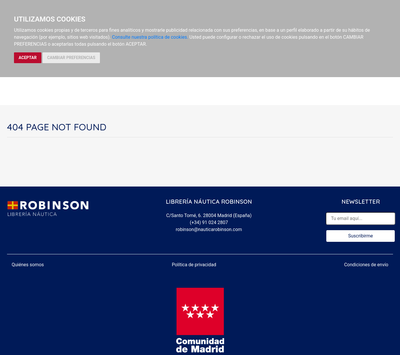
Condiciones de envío (366, 264)
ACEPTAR (28, 57)
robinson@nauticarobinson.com (209, 229)
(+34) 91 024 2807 (209, 222)
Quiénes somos (28, 264)
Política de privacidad (194, 264)
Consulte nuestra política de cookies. (150, 37)
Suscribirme (360, 236)
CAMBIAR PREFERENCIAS (71, 57)
